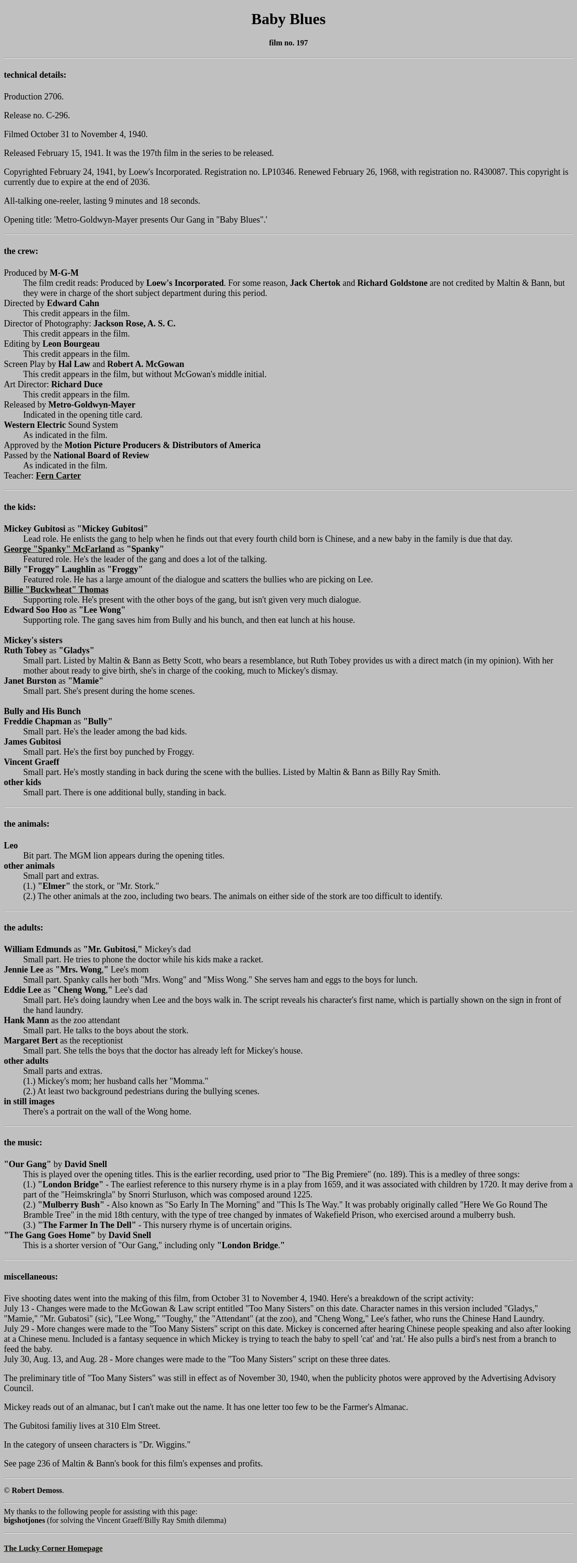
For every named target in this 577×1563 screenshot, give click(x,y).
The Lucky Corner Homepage (53, 1548)
